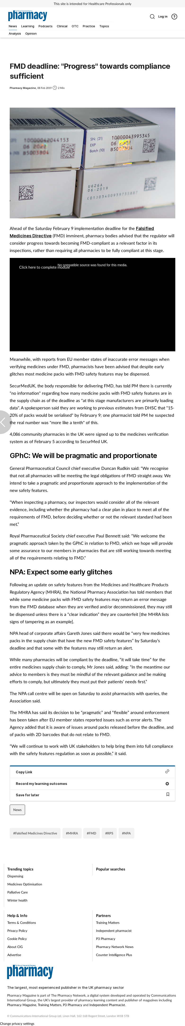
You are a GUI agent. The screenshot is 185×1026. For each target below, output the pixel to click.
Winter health (17, 900)
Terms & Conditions (21, 923)
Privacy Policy (17, 931)
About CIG (15, 947)
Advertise (14, 955)
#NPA (126, 833)
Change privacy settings (17, 1023)
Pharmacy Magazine (21, 1005)
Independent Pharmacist (107, 1005)
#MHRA (72, 833)
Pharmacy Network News (114, 947)
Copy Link (92, 772)
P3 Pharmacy (105, 939)
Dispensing (15, 876)
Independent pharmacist (114, 931)
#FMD (91, 833)
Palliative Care (17, 892)
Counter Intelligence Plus (114, 955)
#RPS (109, 833)
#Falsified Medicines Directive (35, 833)
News (17, 810)
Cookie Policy (17, 939)
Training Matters (107, 923)
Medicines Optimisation (24, 884)
